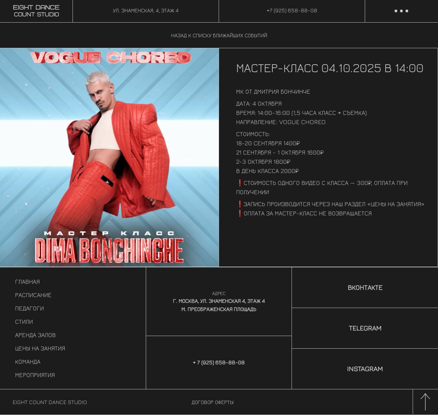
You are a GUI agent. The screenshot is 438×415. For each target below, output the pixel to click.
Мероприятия (35, 374)
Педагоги (29, 308)
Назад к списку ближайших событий (219, 35)
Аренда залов (35, 334)
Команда (27, 361)
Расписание (33, 294)
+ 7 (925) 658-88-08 (219, 362)
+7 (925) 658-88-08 (292, 10)
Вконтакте (365, 287)
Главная (27, 281)
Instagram (365, 369)
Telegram (365, 328)
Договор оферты (213, 402)
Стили (24, 321)
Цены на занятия (40, 348)
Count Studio (36, 11)
